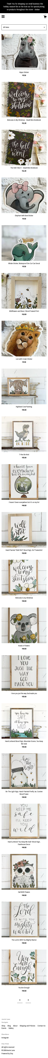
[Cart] (45, 17)
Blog (9, 1026)
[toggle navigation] (3, 16)
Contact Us (41, 1026)
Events (4, 1028)
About (15, 1026)
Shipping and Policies (28, 1026)
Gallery (11, 1028)
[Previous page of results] (20, 1000)
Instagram (5, 1038)
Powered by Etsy (7, 1053)
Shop (4, 1026)
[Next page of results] (28, 1000)
